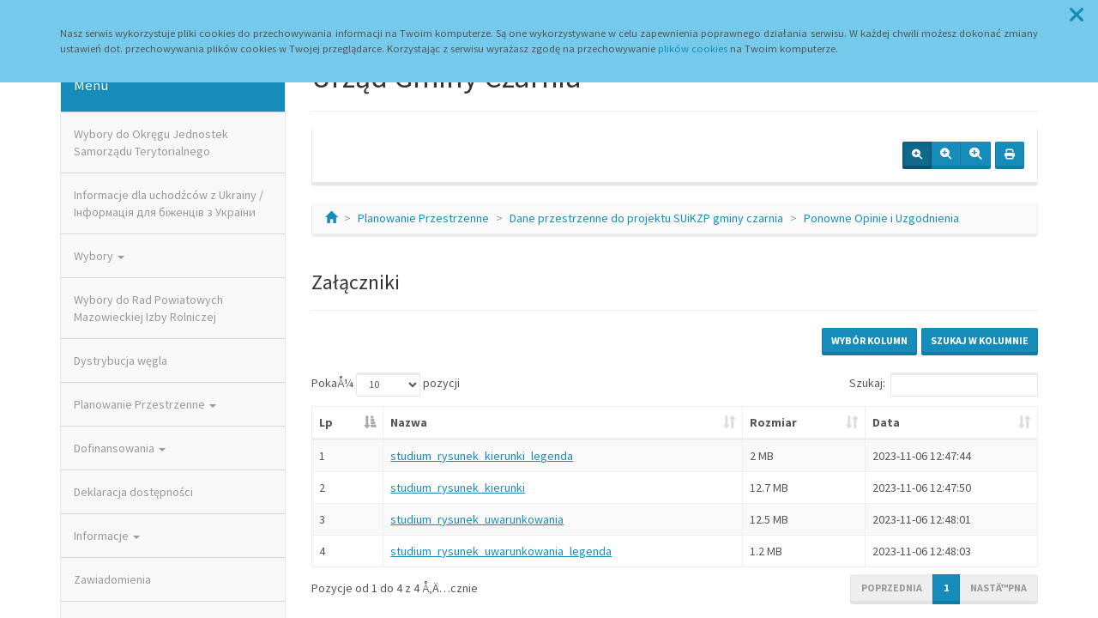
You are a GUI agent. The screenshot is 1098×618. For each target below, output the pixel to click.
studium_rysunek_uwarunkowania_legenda (501, 551)
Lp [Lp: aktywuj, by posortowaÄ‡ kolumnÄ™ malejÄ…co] (326, 422)
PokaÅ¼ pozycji (385, 385)
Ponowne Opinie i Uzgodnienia (881, 218)
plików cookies (692, 48)
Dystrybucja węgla (120, 360)
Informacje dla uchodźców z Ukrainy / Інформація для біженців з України (168, 203)
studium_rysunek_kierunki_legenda (481, 456)
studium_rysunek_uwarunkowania (477, 519)
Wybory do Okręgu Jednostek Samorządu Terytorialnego (151, 142)
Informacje (107, 535)
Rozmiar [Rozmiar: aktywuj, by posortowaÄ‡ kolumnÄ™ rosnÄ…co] (773, 422)
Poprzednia (891, 587)
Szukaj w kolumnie (980, 340)
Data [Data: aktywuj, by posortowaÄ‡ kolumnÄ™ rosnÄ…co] (886, 422)
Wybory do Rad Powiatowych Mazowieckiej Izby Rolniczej (148, 308)
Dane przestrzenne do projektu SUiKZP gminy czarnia (646, 218)
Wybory (99, 256)
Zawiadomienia (112, 579)
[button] (1076, 15)
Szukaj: (943, 385)
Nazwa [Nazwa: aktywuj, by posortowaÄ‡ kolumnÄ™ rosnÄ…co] (408, 422)
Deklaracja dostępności (133, 492)
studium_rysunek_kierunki (457, 487)
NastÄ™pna (998, 587)
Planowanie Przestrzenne (145, 404)
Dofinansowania (120, 448)
